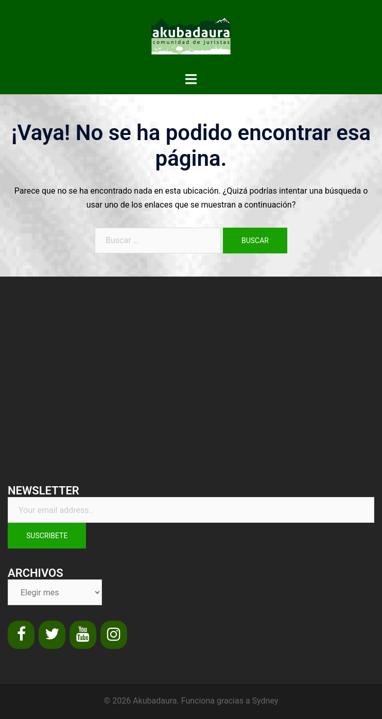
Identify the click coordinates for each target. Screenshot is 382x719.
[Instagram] (113, 635)
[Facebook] (21, 635)
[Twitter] (52, 635)
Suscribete (46, 536)
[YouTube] (83, 635)
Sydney (265, 701)
